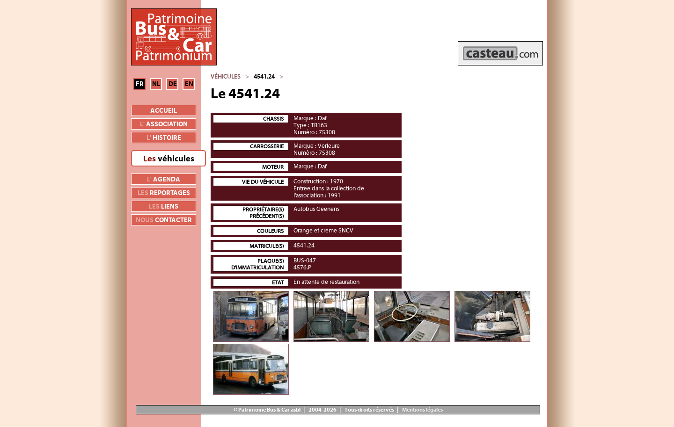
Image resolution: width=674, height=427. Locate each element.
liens (163, 206)
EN (189, 84)
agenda (163, 179)
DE (172, 84)
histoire (164, 138)
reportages (164, 193)
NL (156, 84)
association (164, 124)
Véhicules (226, 76)
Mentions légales (422, 409)
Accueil (163, 111)
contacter (164, 220)
